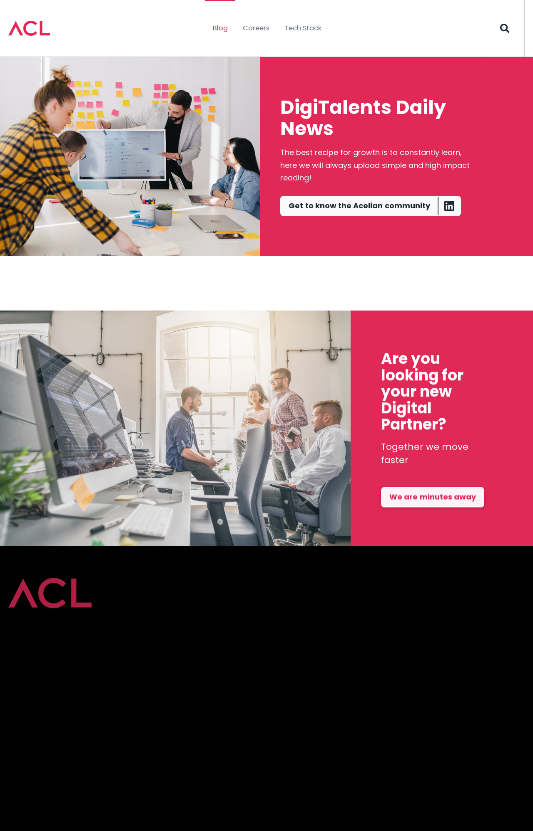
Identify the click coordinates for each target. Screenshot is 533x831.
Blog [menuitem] (220, 28)
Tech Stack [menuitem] (302, 28)
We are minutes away (432, 513)
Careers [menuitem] (256, 28)
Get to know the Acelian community (374, 206)
